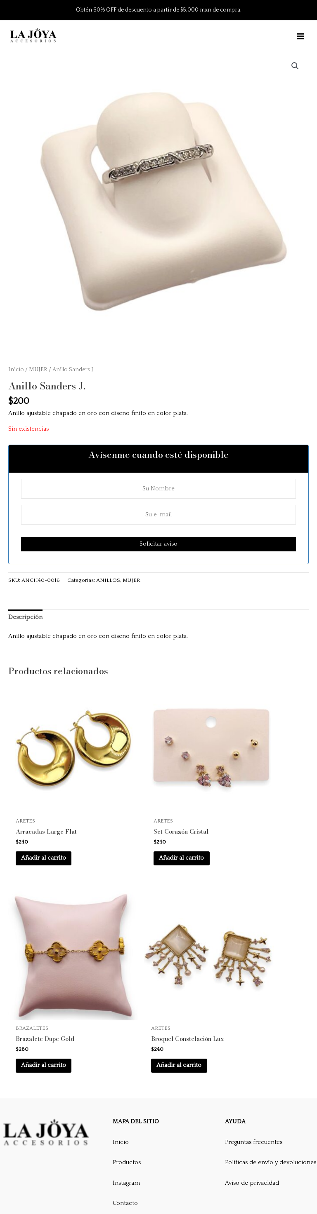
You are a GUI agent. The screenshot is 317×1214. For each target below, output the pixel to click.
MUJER (38, 369)
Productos (127, 1095)
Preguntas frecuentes (253, 1075)
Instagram (126, 1116)
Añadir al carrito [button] (54, 823)
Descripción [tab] (25, 617)
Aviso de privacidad (252, 1116)
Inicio (16, 369)
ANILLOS (108, 580)
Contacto (125, 1136)
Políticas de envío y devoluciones (270, 1095)
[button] (295, 66)
